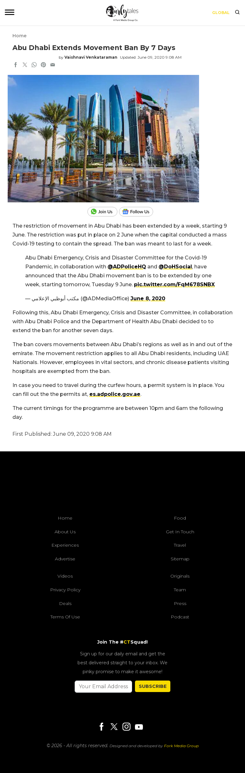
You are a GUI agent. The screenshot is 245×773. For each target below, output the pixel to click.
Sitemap (180, 559)
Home (19, 36)
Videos (65, 576)
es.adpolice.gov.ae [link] (114, 394)
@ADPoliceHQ (127, 267)
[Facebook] (101, 727)
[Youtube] (139, 727)
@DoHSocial (175, 267)
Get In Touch (180, 532)
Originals (179, 576)
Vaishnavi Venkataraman (90, 57)
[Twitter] (114, 727)
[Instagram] (126, 727)
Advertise (65, 559)
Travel (180, 545)
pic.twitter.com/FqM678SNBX (174, 284)
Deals (65, 603)
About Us (65, 532)
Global (221, 12)
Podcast (180, 617)
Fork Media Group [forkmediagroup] (181, 745)
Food (180, 518)
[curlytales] (122, 485)
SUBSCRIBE (153, 686)
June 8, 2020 (147, 298)
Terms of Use (65, 617)
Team (180, 590)
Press (180, 603)
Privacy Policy (65, 590)
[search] (237, 13)
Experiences (65, 545)
